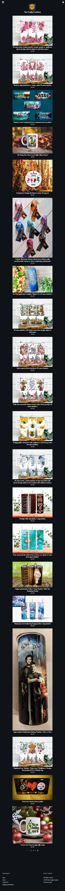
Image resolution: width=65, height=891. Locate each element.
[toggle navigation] (3, 2)
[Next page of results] (37, 850)
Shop (4, 877)
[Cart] (63, 2)
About (4, 880)
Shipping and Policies (8, 884)
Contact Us (5, 882)
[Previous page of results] (27, 850)
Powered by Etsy (48, 882)
